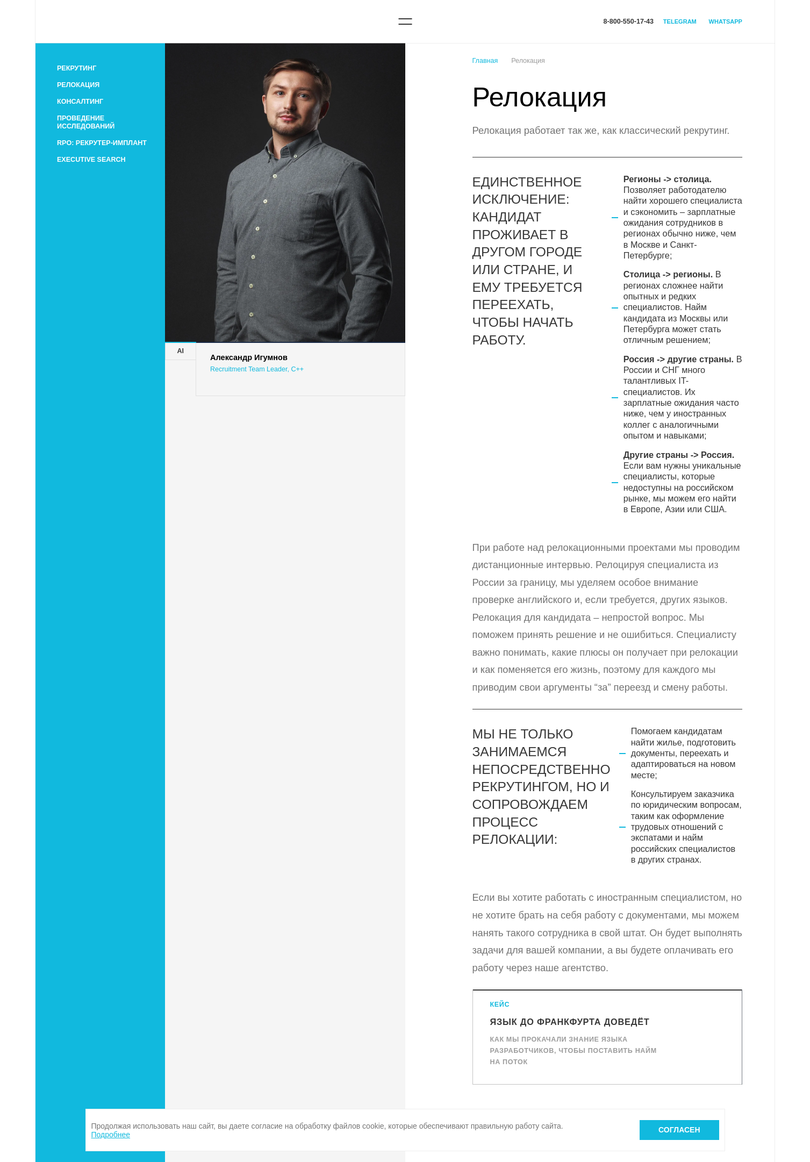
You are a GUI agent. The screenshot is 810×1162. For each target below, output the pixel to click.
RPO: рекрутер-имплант (102, 143)
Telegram (680, 21)
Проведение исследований (85, 122)
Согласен (679, 1129)
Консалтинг (80, 101)
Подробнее (111, 1134)
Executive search (91, 159)
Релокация (78, 85)
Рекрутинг (76, 68)
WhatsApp (725, 21)
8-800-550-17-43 (629, 21)
